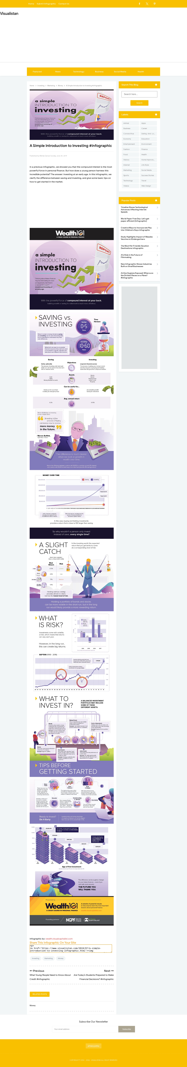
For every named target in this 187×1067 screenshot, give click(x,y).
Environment (146, 144)
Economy (127, 139)
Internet (126, 165)
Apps (143, 123)
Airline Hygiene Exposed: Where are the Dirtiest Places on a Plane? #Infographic (137, 275)
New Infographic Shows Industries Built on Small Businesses (136, 265)
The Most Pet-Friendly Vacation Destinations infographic (135, 247)
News (58, 71)
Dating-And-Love (148, 133)
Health (141, 71)
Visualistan (96, 1060)
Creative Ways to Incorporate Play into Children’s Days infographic (136, 229)
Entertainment (129, 144)
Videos (126, 186)
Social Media (120, 71)
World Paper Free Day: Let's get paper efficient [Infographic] (135, 220)
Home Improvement (149, 160)
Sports (126, 175)
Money (60, 958)
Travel (143, 180)
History (126, 160)
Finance (144, 149)
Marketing (48, 958)
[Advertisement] (93, 38)
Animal (126, 123)
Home (31, 4)
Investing (35, 958)
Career (144, 128)
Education (145, 139)
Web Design (146, 186)
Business (99, 71)
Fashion (126, 149)
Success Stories (147, 175)
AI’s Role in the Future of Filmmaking (132, 256)
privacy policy (93, 1046)
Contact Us (63, 4)
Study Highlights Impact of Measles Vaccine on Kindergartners (137, 238)
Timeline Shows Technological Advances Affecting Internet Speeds (134, 209)
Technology (78, 71)
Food (125, 154)
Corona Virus (128, 133)
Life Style (145, 165)
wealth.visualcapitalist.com (59, 938)
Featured (37, 71)
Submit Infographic (46, 4)
